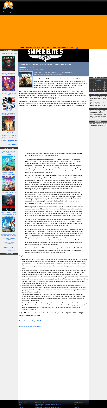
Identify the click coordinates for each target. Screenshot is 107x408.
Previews (36, 48)
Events (53, 48)
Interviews (45, 48)
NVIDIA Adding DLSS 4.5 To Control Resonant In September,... (48, 404)
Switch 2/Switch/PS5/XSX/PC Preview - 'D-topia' (8, 246)
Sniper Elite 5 (98, 95)
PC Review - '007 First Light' (9, 135)
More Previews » (12, 250)
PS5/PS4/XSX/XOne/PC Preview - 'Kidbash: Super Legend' (8, 153)
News (20, 404)
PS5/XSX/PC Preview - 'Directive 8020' (9, 242)
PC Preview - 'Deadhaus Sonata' (9, 238)
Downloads (62, 48)
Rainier (22, 69)
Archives (21, 405)
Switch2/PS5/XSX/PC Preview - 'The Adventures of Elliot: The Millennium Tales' (9, 214)
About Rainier (98, 109)
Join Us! (75, 405)
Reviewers (21, 407)
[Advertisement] (53, 30)
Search (70, 48)
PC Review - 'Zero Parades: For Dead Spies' (9, 141)
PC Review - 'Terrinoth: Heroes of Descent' (44, 405)
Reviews (29, 48)
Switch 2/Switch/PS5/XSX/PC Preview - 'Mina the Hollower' (8, 235)
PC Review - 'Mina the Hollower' (9, 133)
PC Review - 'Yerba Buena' (9, 138)
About (75, 404)
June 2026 (98, 80)
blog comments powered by (30, 326)
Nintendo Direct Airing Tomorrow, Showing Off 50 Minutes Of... (48, 407)
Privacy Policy (76, 407)
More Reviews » (13, 144)
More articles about (30, 321)
